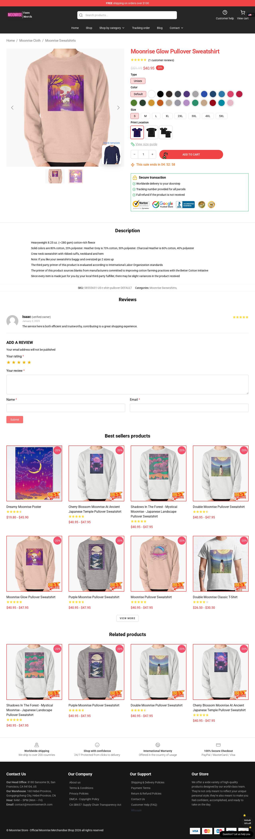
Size (133, 109)
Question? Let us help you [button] (236, 834)
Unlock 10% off (247, 821)
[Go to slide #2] (75, 176)
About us (74, 782)
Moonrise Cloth (30, 40)
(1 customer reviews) (161, 60)
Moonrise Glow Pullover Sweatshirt (30, 597)
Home (10, 40)
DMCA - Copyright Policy (84, 799)
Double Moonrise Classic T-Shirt (215, 597)
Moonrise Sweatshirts (60, 40)
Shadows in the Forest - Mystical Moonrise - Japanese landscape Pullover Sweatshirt (154, 511)
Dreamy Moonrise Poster (23, 507)
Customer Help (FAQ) (144, 804)
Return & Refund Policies (146, 793)
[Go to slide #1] (55, 176)
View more (127, 618)
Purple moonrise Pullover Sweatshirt (94, 597)
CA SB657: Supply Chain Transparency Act (95, 804)
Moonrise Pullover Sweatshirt (151, 597)
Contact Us (138, 799)
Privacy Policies (78, 793)
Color (134, 87)
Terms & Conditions (81, 788)
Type (134, 74)
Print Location (140, 122)
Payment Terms (140, 788)
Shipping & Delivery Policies (147, 782)
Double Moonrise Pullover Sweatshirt (219, 507)
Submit (14, 419)
